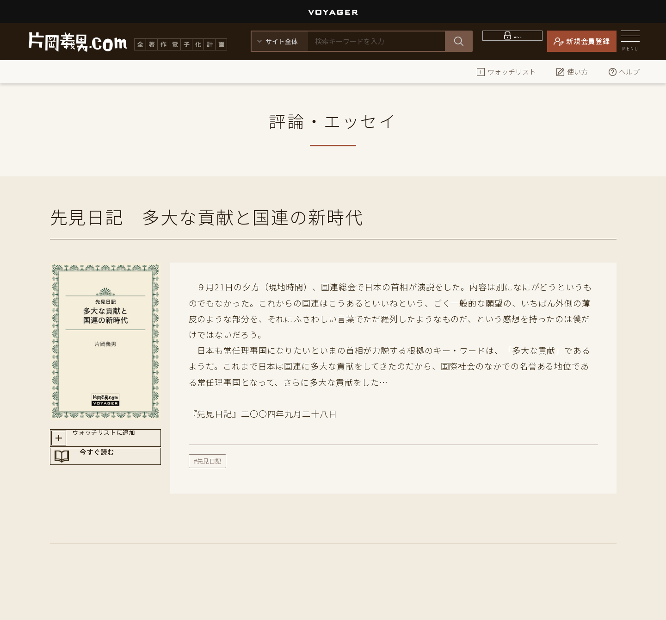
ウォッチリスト (506, 71)
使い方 (572, 71)
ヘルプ (624, 71)
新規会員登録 (588, 41)
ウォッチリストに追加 (114, 440)
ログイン (518, 41)
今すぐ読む (114, 474)
